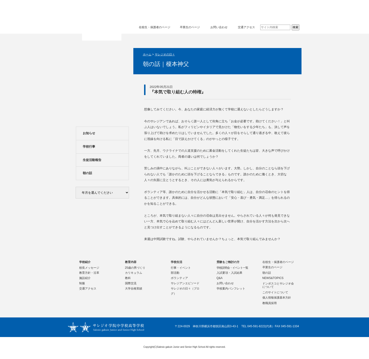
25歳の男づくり (135, 267)
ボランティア (179, 278)
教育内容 (188, 10)
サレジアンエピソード (185, 283)
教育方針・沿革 (89, 272)
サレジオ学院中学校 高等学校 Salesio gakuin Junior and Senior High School (102, 20)
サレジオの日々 (165, 54)
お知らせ (89, 133)
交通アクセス (246, 27)
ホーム (147, 54)
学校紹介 (143, 10)
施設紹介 (85, 278)
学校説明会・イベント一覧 (232, 267)
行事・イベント (181, 267)
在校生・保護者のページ (154, 27)
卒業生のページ (190, 27)
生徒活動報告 (92, 160)
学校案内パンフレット (231, 288)
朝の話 (87, 173)
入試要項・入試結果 (229, 272)
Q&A (220, 278)
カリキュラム (133, 272)
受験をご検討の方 (277, 10)
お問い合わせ (219, 27)
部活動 (175, 272)
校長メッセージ (89, 267)
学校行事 (89, 146)
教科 (128, 278)
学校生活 (232, 10)
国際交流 (130, 283)
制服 (82, 283)
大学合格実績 (133, 288)
